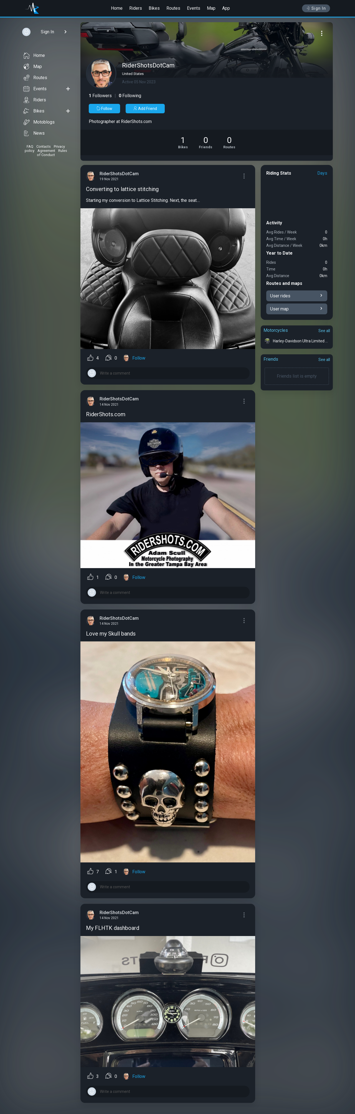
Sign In (316, 8)
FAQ (30, 146)
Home (117, 8)
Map (211, 8)
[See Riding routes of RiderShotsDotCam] (229, 142)
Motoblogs (39, 122)
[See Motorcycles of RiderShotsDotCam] (183, 142)
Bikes (154, 8)
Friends (270, 359)
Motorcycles (275, 330)
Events (193, 8)
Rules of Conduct (52, 153)
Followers (100, 95)
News (34, 133)
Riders (135, 8)
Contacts (43, 146)
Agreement (46, 151)
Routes (173, 8)
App (226, 8)
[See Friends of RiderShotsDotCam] (205, 142)
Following (130, 95)
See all (324, 330)
